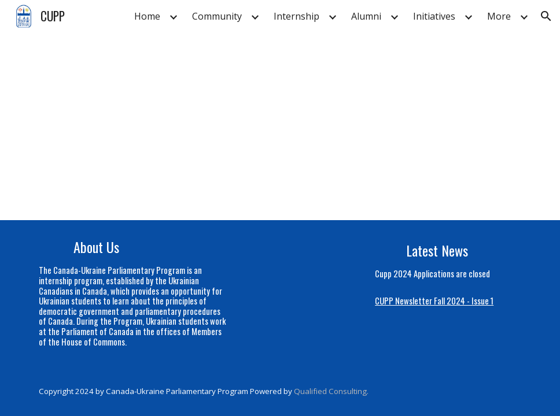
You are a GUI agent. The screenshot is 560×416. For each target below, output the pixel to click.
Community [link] (217, 16)
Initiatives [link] (434, 16)
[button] (546, 16)
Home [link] (147, 16)
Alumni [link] (366, 16)
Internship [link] (296, 16)
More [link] (499, 16)
